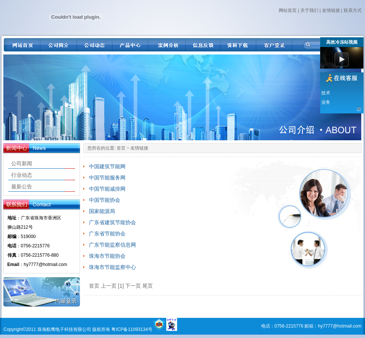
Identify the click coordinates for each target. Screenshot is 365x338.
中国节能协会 (104, 200)
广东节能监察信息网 (112, 245)
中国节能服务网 (107, 178)
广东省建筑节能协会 (112, 222)
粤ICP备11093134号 (131, 329)
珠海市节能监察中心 (112, 267)
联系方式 (353, 10)
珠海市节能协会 (107, 256)
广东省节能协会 (107, 234)
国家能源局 (102, 211)
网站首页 (288, 10)
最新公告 (21, 187)
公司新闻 (21, 163)
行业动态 (21, 175)
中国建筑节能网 (107, 166)
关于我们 (309, 10)
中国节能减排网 (107, 189)
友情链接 (331, 10)
